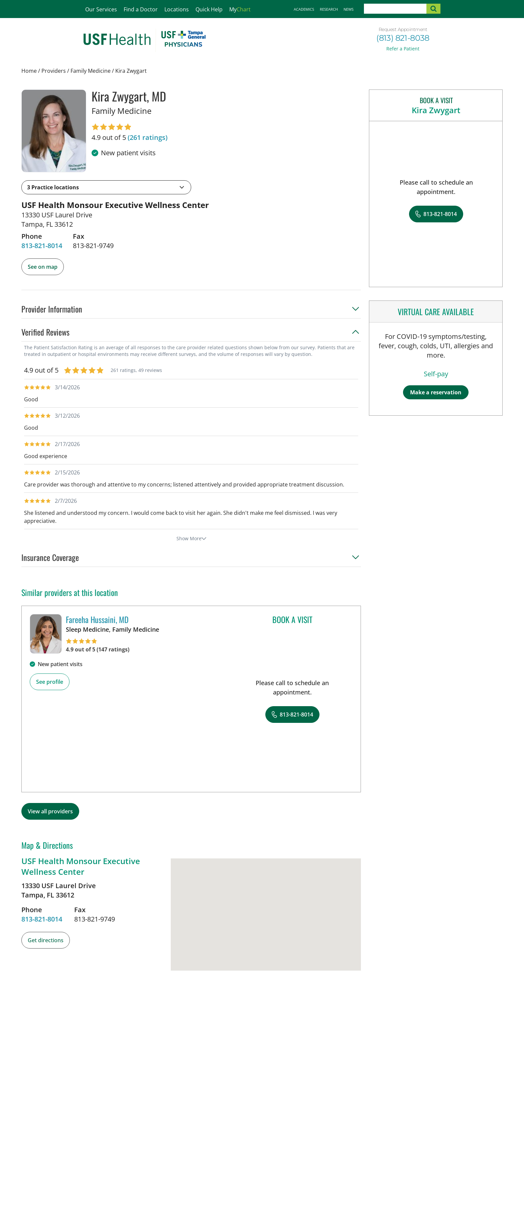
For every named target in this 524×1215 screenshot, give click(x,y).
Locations (176, 9)
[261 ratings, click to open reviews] (147, 138)
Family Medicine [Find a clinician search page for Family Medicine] (91, 70)
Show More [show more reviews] (191, 538)
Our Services (101, 9)
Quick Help (209, 9)
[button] (106, 187)
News (349, 9)
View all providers (50, 811)
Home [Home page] (29, 70)
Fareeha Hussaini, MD (97, 619)
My (240, 9)
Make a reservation (436, 392)
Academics (304, 9)
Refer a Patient (402, 48)
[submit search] (433, 9)
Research (329, 9)
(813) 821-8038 (402, 38)
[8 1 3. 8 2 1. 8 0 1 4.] (41, 245)
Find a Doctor (141, 9)
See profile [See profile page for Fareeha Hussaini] (49, 681)
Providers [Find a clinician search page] (53, 70)
